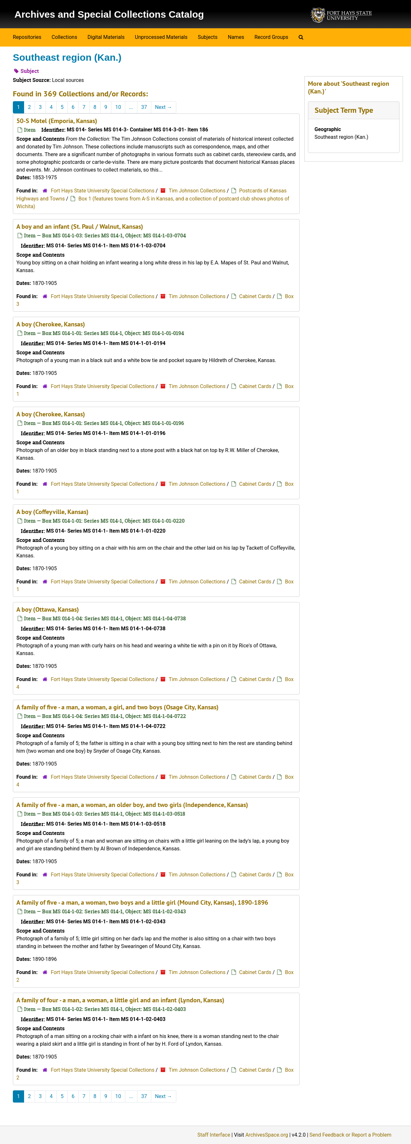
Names (236, 37)
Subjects (207, 37)
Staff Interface (213, 1135)
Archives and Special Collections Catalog (109, 14)
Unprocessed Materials (161, 37)
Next (163, 107)
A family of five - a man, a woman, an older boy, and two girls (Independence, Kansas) (132, 805)
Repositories (27, 37)
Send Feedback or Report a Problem (350, 1135)
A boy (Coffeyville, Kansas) (52, 512)
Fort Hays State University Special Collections (103, 191)
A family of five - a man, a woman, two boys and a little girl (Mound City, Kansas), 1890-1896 (142, 902)
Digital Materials (106, 37)
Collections (64, 37)
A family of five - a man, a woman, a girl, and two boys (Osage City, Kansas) (117, 707)
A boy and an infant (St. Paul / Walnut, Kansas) (79, 226)
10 (118, 107)
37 (144, 107)
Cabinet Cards (255, 296)
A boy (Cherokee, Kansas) (50, 324)
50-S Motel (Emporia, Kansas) (56, 121)
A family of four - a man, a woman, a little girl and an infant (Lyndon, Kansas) (120, 1000)
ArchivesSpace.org (266, 1135)
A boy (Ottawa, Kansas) (47, 609)
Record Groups (271, 37)
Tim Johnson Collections (197, 191)
